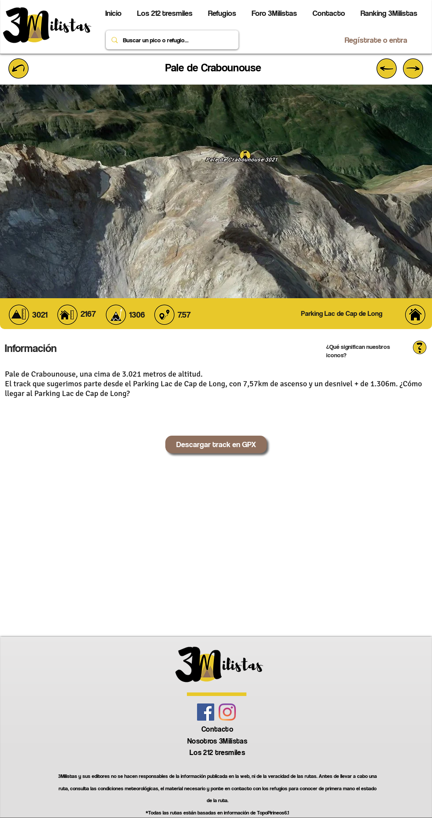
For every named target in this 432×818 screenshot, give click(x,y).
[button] (341, 313)
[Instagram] (227, 712)
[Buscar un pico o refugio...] (171, 40)
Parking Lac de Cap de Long (179, 384)
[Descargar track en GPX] (216, 444)
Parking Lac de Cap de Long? (82, 393)
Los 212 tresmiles (217, 752)
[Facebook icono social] (205, 712)
